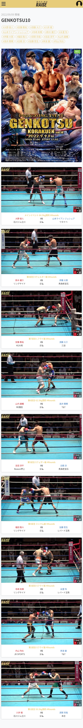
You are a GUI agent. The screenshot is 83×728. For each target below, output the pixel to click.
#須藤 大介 (35, 27)
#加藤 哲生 (33, 41)
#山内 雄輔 (63, 37)
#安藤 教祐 (22, 27)
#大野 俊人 (8, 27)
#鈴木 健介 (50, 32)
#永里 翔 (63, 32)
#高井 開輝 (8, 41)
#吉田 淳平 (49, 37)
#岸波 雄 (46, 41)
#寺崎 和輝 (37, 32)
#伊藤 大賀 (8, 37)
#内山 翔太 (59, 41)
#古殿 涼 (21, 41)
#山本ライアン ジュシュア (15, 32)
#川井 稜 (48, 27)
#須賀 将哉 (35, 37)
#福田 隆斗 (22, 37)
